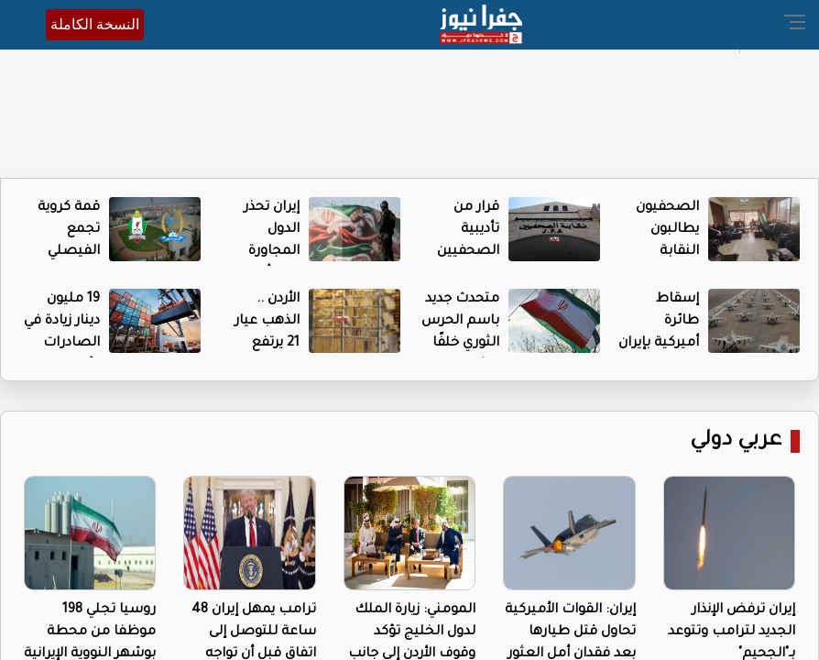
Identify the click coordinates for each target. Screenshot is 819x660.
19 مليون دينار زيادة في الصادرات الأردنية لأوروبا (62, 343)
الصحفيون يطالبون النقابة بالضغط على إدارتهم (659, 252)
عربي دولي (735, 441)
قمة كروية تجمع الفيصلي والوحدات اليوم (69, 252)
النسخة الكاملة (94, 24)
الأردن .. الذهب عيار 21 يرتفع (267, 321)
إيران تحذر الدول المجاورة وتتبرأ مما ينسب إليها (264, 252)
